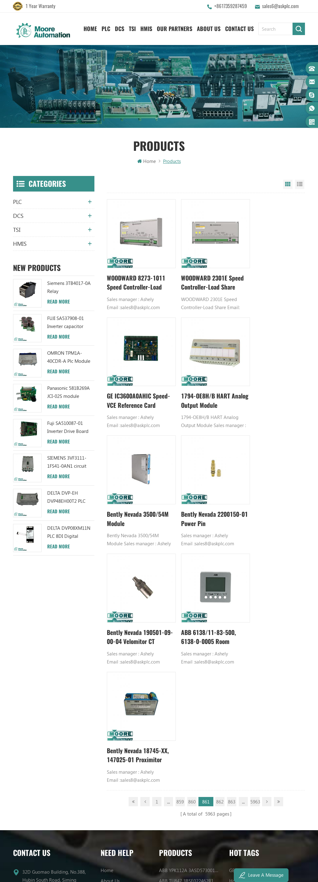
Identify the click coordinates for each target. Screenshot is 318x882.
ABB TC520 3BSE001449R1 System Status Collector (189, 697)
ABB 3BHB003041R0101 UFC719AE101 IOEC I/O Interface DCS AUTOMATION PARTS (189, 687)
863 (231, 545)
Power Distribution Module (256, 697)
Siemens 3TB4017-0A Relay (69, 288)
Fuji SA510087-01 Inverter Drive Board (68, 428)
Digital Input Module (250, 644)
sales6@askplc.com (280, 6)
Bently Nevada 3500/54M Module (197, 387)
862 (220, 545)
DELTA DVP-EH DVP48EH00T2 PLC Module (66, 498)
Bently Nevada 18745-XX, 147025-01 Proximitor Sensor (268, 499)
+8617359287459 (230, 6)
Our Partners (174, 28)
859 (180, 545)
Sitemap (109, 676)
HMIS (146, 28)
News (106, 634)
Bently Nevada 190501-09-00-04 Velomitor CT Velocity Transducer (137, 499)
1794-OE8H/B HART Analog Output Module (135, 387)
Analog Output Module (253, 708)
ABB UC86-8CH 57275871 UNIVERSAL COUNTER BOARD (189, 634)
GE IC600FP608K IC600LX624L (259, 687)
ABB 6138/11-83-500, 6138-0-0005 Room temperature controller (203, 499)
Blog (105, 655)
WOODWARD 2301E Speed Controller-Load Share (202, 277)
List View (299, 185)
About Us (208, 28)
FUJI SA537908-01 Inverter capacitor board (65, 323)
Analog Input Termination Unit (259, 676)
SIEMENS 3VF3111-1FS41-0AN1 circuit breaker (66, 463)
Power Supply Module (251, 655)
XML (105, 687)
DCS (119, 28)
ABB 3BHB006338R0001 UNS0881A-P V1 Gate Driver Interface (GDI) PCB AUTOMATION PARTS (189, 708)
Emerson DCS (243, 634)
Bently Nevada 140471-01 (255, 666)
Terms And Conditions (123, 666)
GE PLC (236, 613)
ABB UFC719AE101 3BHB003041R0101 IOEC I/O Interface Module (189, 644)
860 (192, 545)
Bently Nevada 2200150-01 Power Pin (270, 387)
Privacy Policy (114, 697)
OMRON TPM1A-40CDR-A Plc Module (68, 358)
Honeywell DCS (245, 623)
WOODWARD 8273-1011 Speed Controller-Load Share (136, 277)
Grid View (288, 185)
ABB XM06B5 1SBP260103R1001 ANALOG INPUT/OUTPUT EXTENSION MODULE (189, 655)
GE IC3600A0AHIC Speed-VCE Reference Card (267, 277)
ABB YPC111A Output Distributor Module (189, 666)
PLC (106, 28)
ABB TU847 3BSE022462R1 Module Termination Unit (189, 623)
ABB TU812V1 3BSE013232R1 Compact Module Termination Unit (189, 676)
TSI (132, 28)
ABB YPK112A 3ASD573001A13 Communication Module (189, 613)
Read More (58, 302)
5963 (255, 545)
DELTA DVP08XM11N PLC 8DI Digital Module (68, 533)
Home (90, 28)
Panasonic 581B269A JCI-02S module (68, 393)
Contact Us (239, 28)
